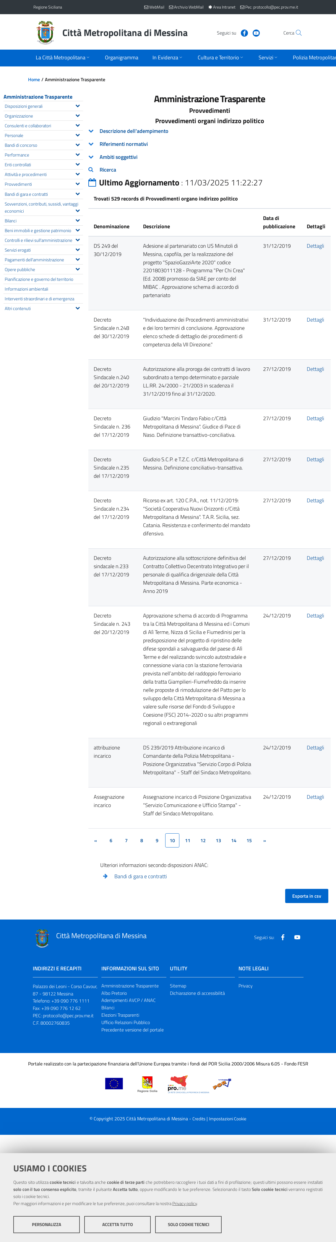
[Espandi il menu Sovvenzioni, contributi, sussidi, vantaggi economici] (77, 209)
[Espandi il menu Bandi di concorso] (77, 144)
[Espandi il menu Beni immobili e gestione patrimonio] (77, 229)
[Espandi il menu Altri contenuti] (77, 307)
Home (34, 79)
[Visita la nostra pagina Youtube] (243, 32)
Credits (198, 1118)
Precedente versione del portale (132, 1029)
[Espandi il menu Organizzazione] (77, 114)
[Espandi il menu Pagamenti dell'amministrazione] (77, 258)
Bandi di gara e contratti (140, 876)
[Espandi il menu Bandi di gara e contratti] (77, 193)
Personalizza (46, 1224)
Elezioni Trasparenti (120, 1014)
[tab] (209, 131)
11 (187, 840)
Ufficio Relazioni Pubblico (125, 1022)
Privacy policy (184, 1203)
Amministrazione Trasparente (38, 97)
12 (203, 840)
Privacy (245, 985)
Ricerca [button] (108, 170)
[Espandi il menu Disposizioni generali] (77, 105)
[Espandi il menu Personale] (77, 134)
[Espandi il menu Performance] (77, 153)
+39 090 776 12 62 (61, 1008)
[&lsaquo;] (95, 840)
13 (218, 840)
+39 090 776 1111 (70, 1000)
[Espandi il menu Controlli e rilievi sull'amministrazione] (77, 239)
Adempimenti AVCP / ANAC (128, 1000)
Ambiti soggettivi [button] (118, 157)
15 (249, 840)
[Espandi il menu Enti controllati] (77, 163)
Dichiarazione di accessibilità (197, 993)
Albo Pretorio (114, 993)
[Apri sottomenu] (63, 58)
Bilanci (107, 1007)
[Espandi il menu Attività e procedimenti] (77, 173)
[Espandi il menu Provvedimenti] (77, 183)
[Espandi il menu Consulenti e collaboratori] (77, 124)
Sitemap (178, 985)
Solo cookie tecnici (188, 1224)
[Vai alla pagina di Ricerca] (296, 33)
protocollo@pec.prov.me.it (68, 1015)
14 (233, 840)
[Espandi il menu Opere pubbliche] (77, 268)
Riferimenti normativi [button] (124, 144)
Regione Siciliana (47, 7)
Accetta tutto (117, 1224)
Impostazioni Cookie (227, 1118)
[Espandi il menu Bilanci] (77, 219)
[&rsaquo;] (264, 840)
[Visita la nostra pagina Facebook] (232, 32)
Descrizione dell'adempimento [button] (134, 131)
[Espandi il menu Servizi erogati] (77, 248)
